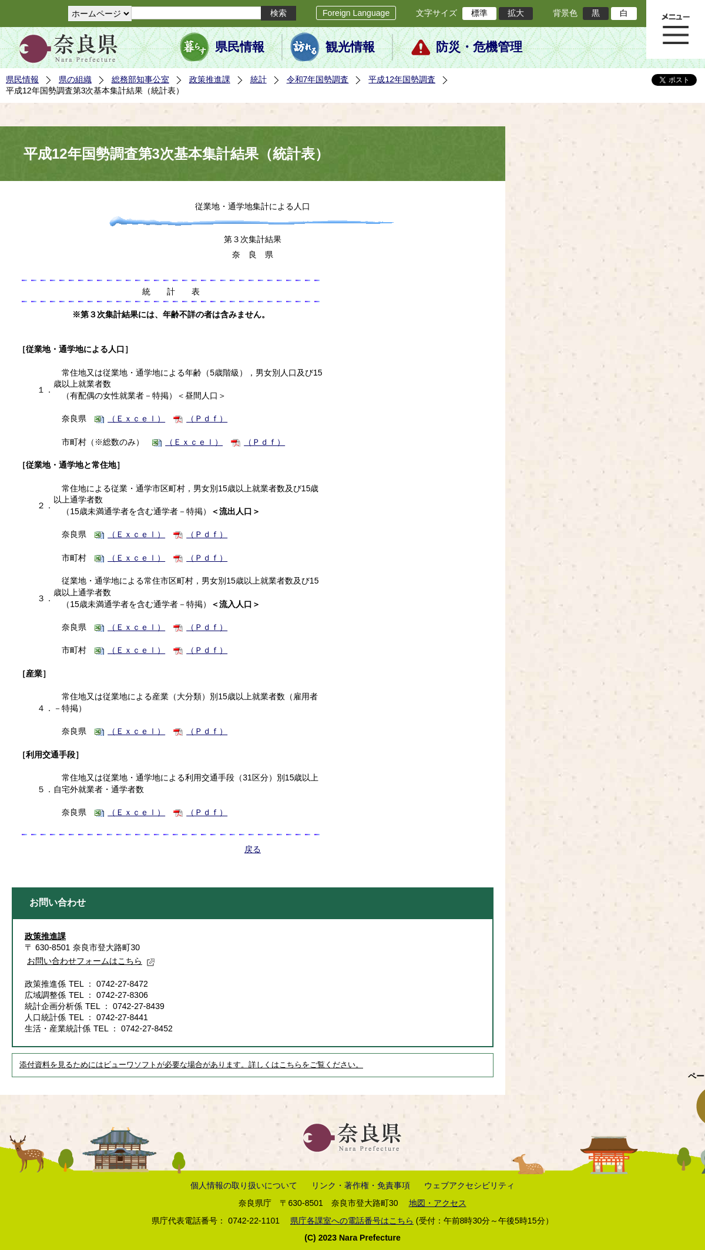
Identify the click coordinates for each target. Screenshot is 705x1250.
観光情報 (350, 47)
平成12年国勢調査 (401, 79)
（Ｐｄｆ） (206, 418)
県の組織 (75, 79)
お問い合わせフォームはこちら (91, 961)
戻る (252, 849)
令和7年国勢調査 (318, 79)
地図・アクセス (437, 1203)
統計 (258, 79)
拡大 (516, 13)
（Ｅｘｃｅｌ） (136, 418)
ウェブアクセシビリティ (469, 1185)
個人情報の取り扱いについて (243, 1185)
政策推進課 (209, 79)
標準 (479, 13)
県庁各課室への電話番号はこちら (352, 1220)
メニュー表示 (675, 29)
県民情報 (239, 47)
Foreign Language (356, 13)
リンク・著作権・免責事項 (360, 1185)
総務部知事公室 (140, 79)
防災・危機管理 (479, 47)
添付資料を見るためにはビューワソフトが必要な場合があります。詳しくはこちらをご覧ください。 (191, 1065)
